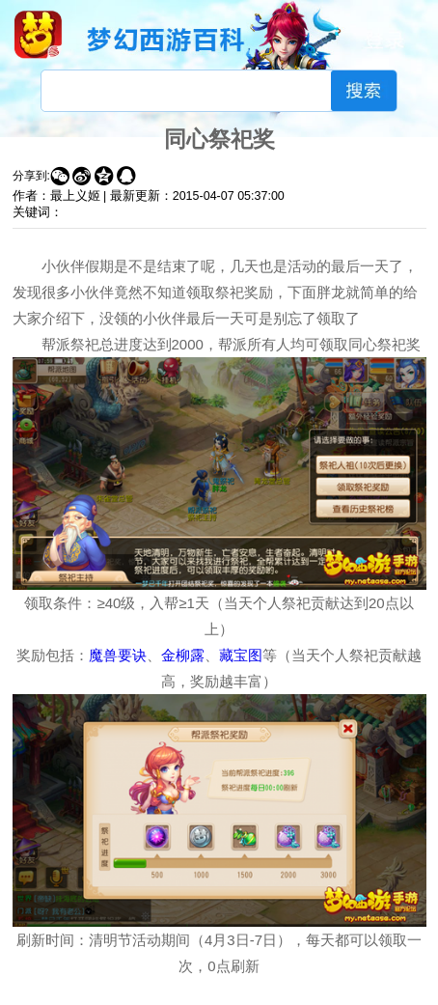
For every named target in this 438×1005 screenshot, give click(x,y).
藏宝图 (240, 655)
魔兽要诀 (118, 655)
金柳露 (183, 655)
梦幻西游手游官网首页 (38, 34)
